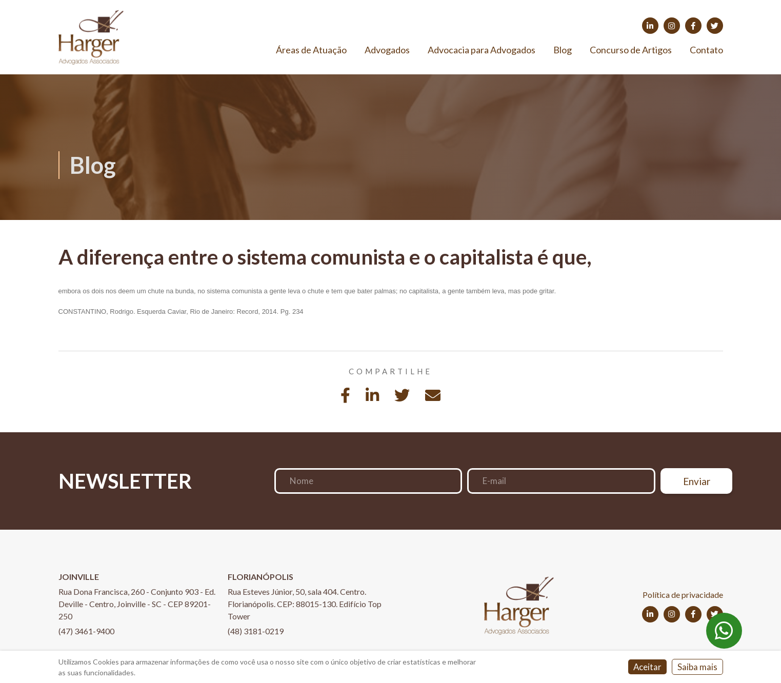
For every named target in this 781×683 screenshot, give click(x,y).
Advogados (387, 50)
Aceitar (647, 667)
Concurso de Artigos (631, 50)
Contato (706, 50)
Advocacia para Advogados (481, 50)
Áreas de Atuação (311, 50)
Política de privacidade (683, 596)
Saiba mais (697, 667)
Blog (562, 50)
